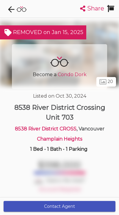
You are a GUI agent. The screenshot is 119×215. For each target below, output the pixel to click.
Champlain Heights (59, 139)
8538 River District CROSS (45, 129)
